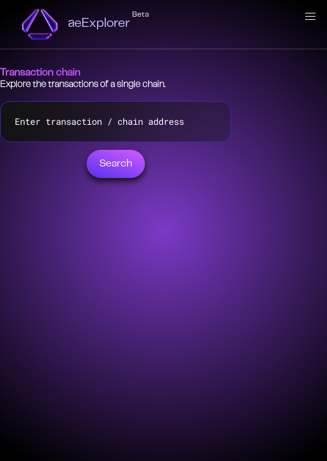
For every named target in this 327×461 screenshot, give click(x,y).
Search (115, 163)
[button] (310, 16)
